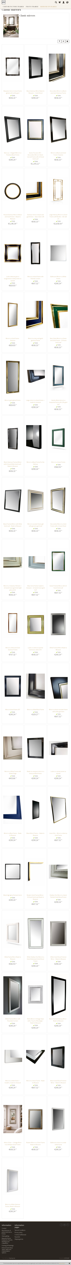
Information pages (19, 1226)
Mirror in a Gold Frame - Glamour (13, 339)
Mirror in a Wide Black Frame (35, 709)
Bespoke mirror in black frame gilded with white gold (13, 92)
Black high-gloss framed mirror (13, 895)
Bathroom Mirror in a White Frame (58, 277)
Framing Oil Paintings (7, 1245)
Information (6, 1225)
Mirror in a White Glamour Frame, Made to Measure (12, 1205)
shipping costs (12, 1258)
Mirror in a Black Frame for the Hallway (35, 463)
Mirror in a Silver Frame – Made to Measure (35, 1082)
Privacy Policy (62, 1263)
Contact (4, 1228)
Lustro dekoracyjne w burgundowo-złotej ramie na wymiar (12, 278)
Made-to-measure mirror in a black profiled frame (35, 772)
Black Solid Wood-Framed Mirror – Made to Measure (58, 1082)
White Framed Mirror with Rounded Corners (12, 1020)
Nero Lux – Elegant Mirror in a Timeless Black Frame (12, 154)
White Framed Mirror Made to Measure (58, 649)
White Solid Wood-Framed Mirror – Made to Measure (58, 958)
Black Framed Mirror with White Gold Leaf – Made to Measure (12, 525)
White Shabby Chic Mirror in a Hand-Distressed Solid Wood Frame (35, 959)
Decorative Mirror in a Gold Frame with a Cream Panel (58, 525)
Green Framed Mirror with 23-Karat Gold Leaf (58, 587)
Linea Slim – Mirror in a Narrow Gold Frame (58, 834)
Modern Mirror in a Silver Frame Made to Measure (35, 1143)
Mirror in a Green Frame (58, 462)
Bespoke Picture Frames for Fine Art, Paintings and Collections (7, 1240)
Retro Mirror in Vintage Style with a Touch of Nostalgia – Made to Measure (35, 1021)
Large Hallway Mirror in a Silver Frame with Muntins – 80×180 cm (58, 217)
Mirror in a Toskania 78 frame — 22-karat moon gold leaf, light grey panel (13, 588)
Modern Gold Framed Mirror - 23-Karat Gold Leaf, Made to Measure (35, 897)
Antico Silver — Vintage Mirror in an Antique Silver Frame (12, 1143)
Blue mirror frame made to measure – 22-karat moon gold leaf (35, 588)
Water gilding (5, 1236)
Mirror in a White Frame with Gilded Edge (13, 772)
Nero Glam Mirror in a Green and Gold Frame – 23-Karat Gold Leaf (58, 340)
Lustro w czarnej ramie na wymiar (58, 772)
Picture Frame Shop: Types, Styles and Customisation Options (7, 1250)
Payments (17, 1237)
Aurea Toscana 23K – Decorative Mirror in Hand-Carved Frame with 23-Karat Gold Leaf (35, 156)
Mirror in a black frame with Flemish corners (35, 277)
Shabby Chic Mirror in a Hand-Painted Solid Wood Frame (58, 896)
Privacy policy (18, 1232)
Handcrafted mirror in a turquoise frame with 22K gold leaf (58, 402)
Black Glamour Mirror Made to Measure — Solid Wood (35, 92)
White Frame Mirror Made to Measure (12, 958)
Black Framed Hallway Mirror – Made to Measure (58, 1020)
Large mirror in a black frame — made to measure (35, 401)
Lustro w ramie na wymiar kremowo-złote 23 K (35, 649)
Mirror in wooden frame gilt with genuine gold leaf (35, 525)
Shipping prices (19, 1239)
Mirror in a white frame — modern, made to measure (13, 1082)
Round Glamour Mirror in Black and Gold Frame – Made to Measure (13, 217)
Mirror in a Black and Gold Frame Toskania (58, 154)
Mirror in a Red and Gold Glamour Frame (13, 649)
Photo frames (37, 2)
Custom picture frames (17, 2)
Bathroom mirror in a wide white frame (58, 1143)
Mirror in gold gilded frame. (13, 400)
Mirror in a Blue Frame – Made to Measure (12, 834)
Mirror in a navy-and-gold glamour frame (35, 339)
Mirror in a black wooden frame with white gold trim (58, 710)
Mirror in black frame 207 (12, 709)
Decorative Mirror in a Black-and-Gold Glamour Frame (58, 92)
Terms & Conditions (20, 1230)
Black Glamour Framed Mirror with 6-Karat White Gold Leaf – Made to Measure (13, 464)
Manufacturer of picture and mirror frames (7, 1232)
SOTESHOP (66, 1258)
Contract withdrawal (20, 1235)
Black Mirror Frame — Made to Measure (35, 834)
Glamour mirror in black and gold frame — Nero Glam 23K (35, 216)
